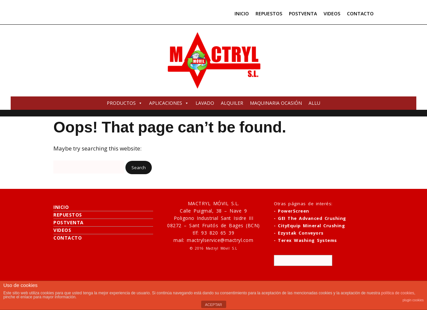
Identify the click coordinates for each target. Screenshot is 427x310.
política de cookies (397, 293)
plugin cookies (413, 300)
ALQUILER (232, 103)
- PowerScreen (291, 211)
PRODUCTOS (124, 103)
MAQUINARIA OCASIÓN (276, 103)
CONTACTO (360, 13)
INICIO (242, 13)
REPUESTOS (269, 13)
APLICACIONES (169, 103)
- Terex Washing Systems (305, 240)
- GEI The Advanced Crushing (310, 218)
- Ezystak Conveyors (299, 233)
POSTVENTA (303, 13)
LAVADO (204, 103)
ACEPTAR (213, 305)
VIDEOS (332, 13)
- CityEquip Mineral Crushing (309, 226)
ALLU (314, 103)
